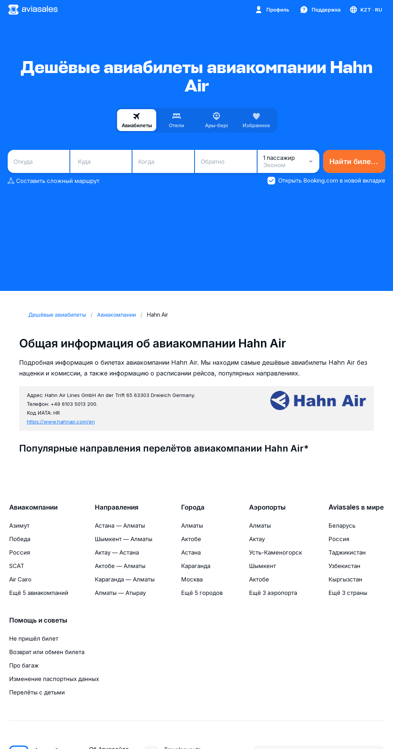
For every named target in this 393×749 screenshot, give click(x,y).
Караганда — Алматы (125, 579)
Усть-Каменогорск (275, 552)
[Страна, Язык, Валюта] (365, 10)
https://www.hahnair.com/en (61, 422)
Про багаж (24, 665)
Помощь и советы (38, 620)
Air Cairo (20, 579)
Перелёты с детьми (37, 692)
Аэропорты (267, 507)
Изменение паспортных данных (54, 679)
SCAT (16, 566)
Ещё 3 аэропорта (273, 592)
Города (193, 507)
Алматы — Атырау (120, 592)
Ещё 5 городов (202, 592)
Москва (192, 579)
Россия (19, 552)
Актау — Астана (117, 552)
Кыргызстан (345, 579)
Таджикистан (347, 552)
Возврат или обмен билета (46, 652)
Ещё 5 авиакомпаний (38, 592)
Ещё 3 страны (348, 592)
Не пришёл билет (33, 638)
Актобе (191, 539)
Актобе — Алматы (120, 566)
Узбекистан (344, 566)
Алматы (192, 525)
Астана (191, 552)
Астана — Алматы (120, 525)
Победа (19, 539)
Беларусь (342, 525)
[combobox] (38, 161)
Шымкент (262, 566)
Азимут (19, 525)
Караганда (195, 566)
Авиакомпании (33, 507)
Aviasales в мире (356, 507)
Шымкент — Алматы (123, 539)
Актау (257, 539)
